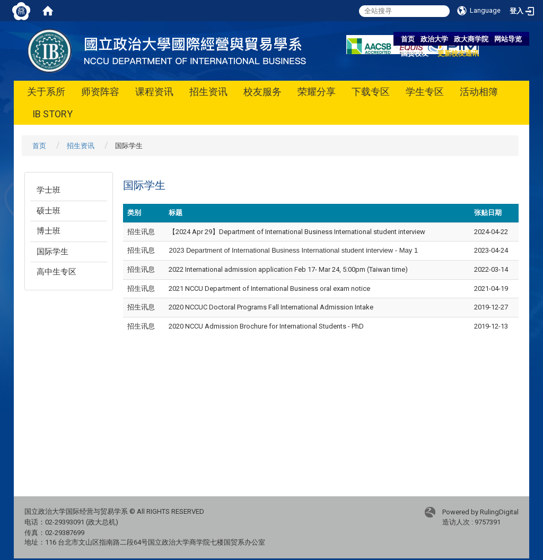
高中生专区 (56, 272)
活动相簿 (479, 91)
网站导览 (508, 39)
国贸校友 (414, 53)
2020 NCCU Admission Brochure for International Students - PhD (266, 326)
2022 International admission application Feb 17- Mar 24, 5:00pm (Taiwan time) (288, 269)
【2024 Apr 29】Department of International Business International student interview (297, 232)
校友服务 (262, 91)
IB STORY (52, 113)
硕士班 (48, 211)
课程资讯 (154, 91)
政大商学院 (471, 39)
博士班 (48, 231)
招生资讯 (208, 91)
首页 (408, 39)
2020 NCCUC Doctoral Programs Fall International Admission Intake (271, 307)
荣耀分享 (316, 91)
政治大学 (434, 39)
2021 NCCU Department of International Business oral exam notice (269, 288)
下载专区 (371, 91)
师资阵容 (100, 91)
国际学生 (52, 251)
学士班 (48, 190)
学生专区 (425, 91)
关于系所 (46, 91)
